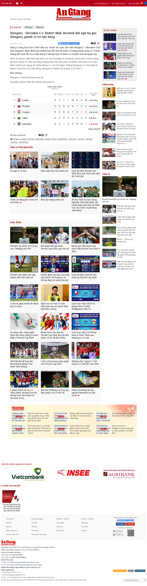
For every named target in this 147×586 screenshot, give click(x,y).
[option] (28, 476)
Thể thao (28, 27)
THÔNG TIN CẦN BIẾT (11, 488)
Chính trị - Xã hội (62, 521)
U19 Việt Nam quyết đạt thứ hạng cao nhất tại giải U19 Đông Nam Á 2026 (126, 253)
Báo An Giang (23, 142)
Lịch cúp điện (133, 3)
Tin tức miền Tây (12, 537)
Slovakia (31, 139)
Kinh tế (8, 525)
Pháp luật (84, 525)
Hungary (24, 139)
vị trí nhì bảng (62, 139)
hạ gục (54, 139)
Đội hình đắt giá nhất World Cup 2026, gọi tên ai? (126, 208)
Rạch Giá (81, 139)
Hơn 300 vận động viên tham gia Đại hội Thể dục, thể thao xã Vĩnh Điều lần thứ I (126, 231)
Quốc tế (9, 529)
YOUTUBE (130, 526)
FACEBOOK (120, 526)
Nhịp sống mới (11, 533)
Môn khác (108, 84)
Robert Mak (39, 139)
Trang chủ (16, 27)
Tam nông (35, 533)
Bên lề (106, 174)
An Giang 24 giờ (37, 521)
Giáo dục (34, 525)
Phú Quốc (89, 139)
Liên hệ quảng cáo (101, 3)
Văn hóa (34, 529)
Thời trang (60, 533)
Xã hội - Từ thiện (87, 521)
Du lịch (83, 533)
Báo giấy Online (118, 3)
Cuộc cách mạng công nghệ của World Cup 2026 (126, 219)
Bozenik (48, 139)
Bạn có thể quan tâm (22, 147)
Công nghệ (60, 525)
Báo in (131, 573)
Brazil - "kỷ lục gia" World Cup (125, 240)
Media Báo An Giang (38, 537)
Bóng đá (39, 27)
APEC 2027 (72, 139)
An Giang (14, 142)
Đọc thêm (16, 223)
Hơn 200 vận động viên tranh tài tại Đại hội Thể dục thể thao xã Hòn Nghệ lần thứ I (126, 265)
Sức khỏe (84, 529)
